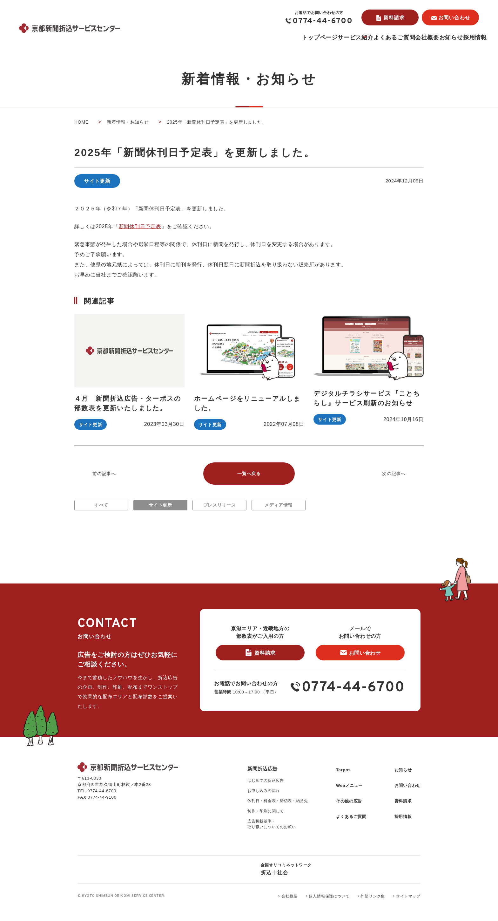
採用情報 (467, 37)
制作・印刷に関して (253, 825)
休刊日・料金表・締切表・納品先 (266, 815)
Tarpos (336, 781)
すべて (101, 508)
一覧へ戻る (249, 474)
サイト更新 (160, 508)
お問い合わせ (454, 17)
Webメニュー (342, 794)
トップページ (235, 37)
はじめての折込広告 (253, 793)
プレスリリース (219, 508)
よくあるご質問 (343, 37)
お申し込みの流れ (251, 804)
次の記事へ (393, 474)
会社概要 (390, 37)
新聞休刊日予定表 (140, 226)
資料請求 (394, 17)
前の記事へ (104, 474)
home (81, 122)
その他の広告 (342, 807)
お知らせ (428, 37)
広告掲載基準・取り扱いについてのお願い (260, 839)
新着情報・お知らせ (128, 122)
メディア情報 (279, 508)
